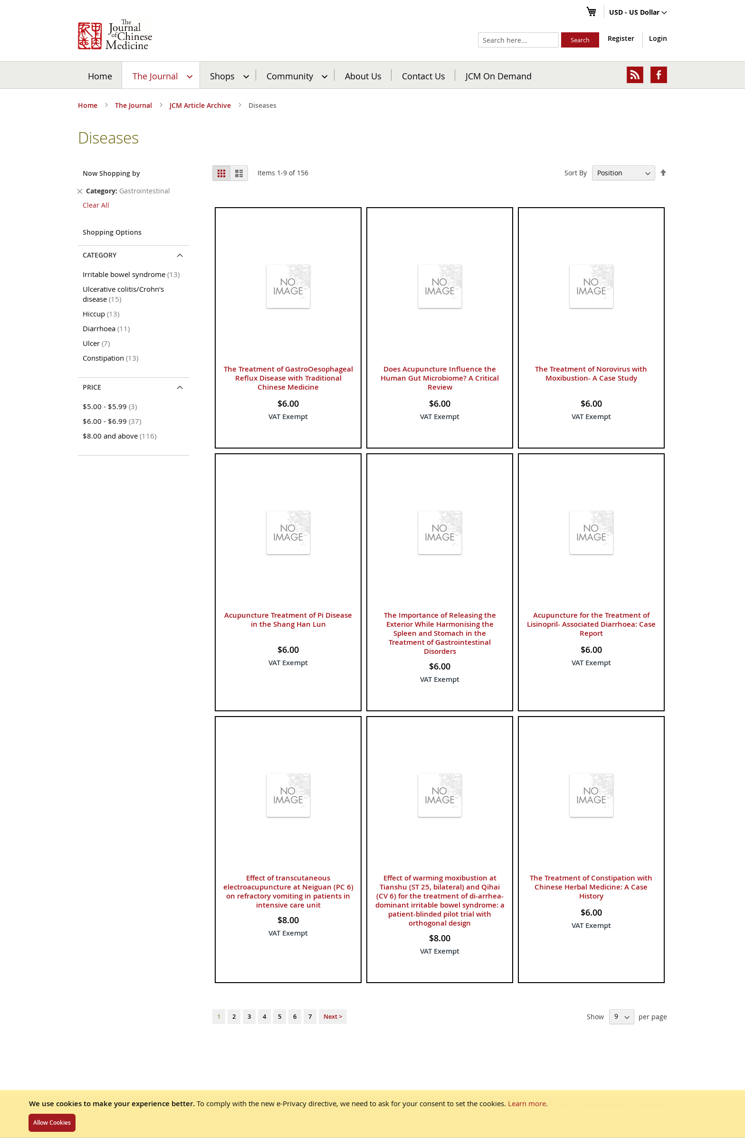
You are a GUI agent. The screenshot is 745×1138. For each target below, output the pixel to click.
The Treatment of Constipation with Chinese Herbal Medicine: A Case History (591, 887)
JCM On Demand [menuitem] (499, 75)
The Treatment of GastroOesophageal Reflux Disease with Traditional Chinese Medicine (288, 378)
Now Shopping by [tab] (111, 173)
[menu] (372, 75)
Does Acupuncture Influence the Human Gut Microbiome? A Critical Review (440, 378)
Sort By (575, 172)
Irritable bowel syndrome (133, 274)
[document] (372, 1114)
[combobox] (518, 40)
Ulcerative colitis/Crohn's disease (123, 294)
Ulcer (98, 343)
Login (658, 38)
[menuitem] (161, 75)
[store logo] (115, 34)
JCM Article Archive (201, 105)
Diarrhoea (108, 328)
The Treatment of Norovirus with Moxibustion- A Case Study (591, 373)
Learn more (527, 1103)
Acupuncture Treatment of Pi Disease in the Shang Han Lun (288, 619)
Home (100, 75)
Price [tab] (92, 387)
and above (121, 435)
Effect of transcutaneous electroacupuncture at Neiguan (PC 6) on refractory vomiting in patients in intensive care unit (288, 891)
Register (621, 38)
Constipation (112, 358)
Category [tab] (99, 254)
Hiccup (103, 313)
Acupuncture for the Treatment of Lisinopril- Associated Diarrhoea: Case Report (591, 624)
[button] (638, 13)
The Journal (134, 105)
